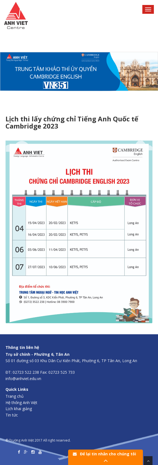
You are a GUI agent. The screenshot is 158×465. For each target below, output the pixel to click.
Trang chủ (14, 396)
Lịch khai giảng (18, 408)
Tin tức (11, 415)
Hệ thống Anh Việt (21, 402)
